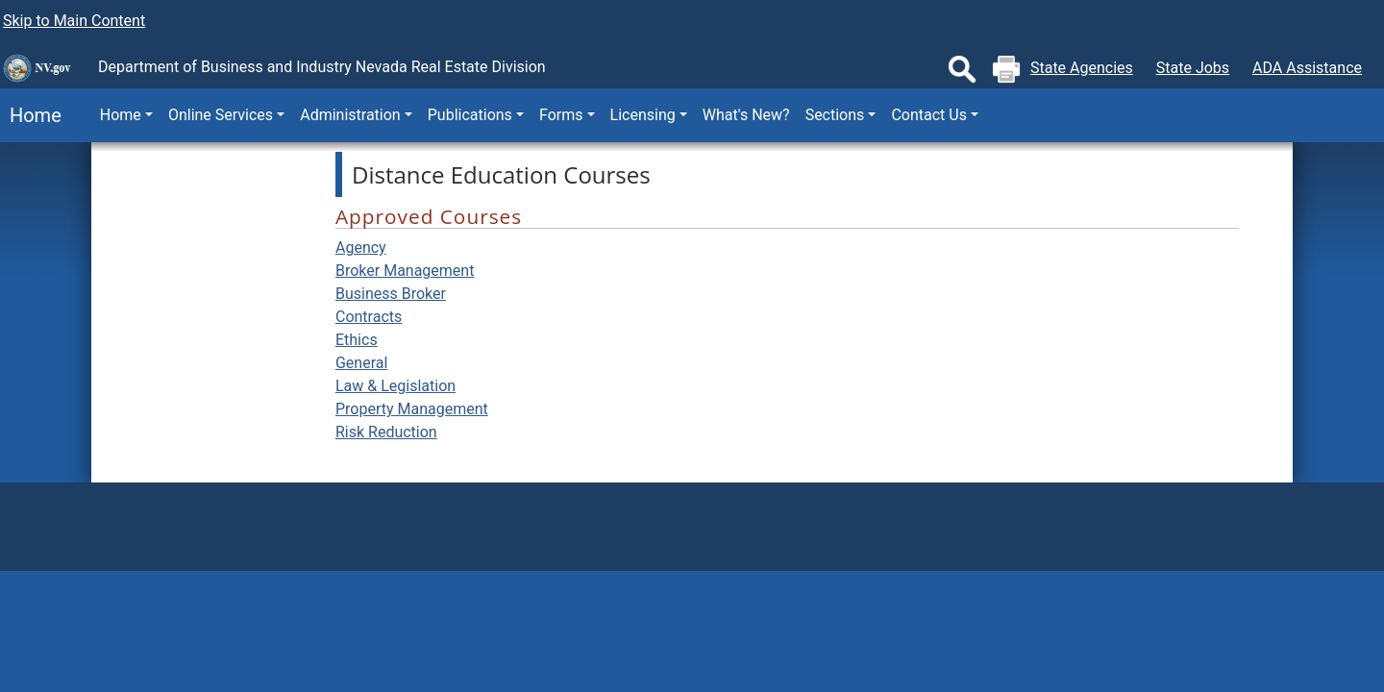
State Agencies (1081, 68)
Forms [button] (561, 115)
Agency (360, 247)
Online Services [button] (220, 115)
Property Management (411, 409)
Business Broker (390, 293)
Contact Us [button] (929, 115)
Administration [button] (350, 115)
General (361, 363)
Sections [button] (835, 115)
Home (31, 115)
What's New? (746, 115)
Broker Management (404, 270)
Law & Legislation (395, 386)
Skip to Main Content (74, 21)
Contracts (368, 317)
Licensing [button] (643, 115)
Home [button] (120, 115)
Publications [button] (470, 115)
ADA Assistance (1307, 68)
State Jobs (1192, 68)
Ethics (356, 340)
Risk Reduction (386, 432)
